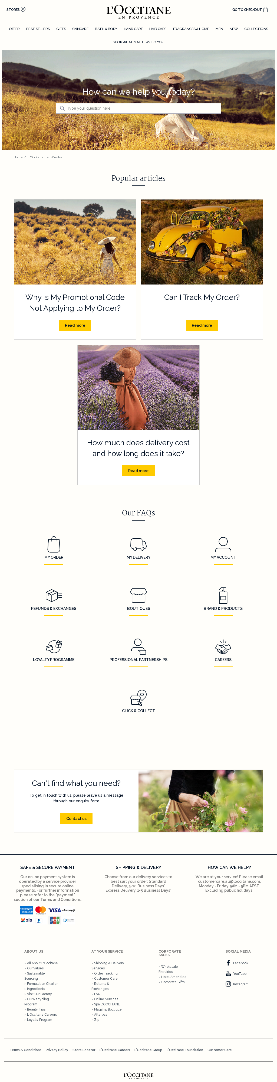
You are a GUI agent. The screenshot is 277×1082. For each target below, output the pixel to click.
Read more (75, 325)
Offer (14, 29)
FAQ (97, 994)
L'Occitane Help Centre (45, 157)
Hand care (133, 29)
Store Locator (83, 1050)
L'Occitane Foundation (185, 1050)
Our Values (35, 968)
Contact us (76, 818)
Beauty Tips (36, 1009)
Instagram (237, 984)
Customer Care (106, 978)
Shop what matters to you (138, 42)
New (234, 29)
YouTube (236, 974)
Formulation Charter (42, 984)
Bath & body (106, 29)
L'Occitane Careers (42, 1014)
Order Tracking (106, 973)
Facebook (237, 963)
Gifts (61, 29)
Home (18, 157)
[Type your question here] (138, 108)
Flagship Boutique (108, 1009)
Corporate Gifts (172, 982)
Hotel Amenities (173, 977)
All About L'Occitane (42, 963)
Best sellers (38, 29)
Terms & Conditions (25, 1050)
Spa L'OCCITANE (107, 1004)
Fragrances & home (191, 29)
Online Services (106, 999)
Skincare (80, 29)
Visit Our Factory (39, 994)
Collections (256, 29)
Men (219, 29)
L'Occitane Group (148, 1050)
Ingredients (36, 989)
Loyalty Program (39, 1020)
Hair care (158, 29)
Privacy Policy (57, 1050)
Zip (96, 1020)
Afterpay (100, 1014)
